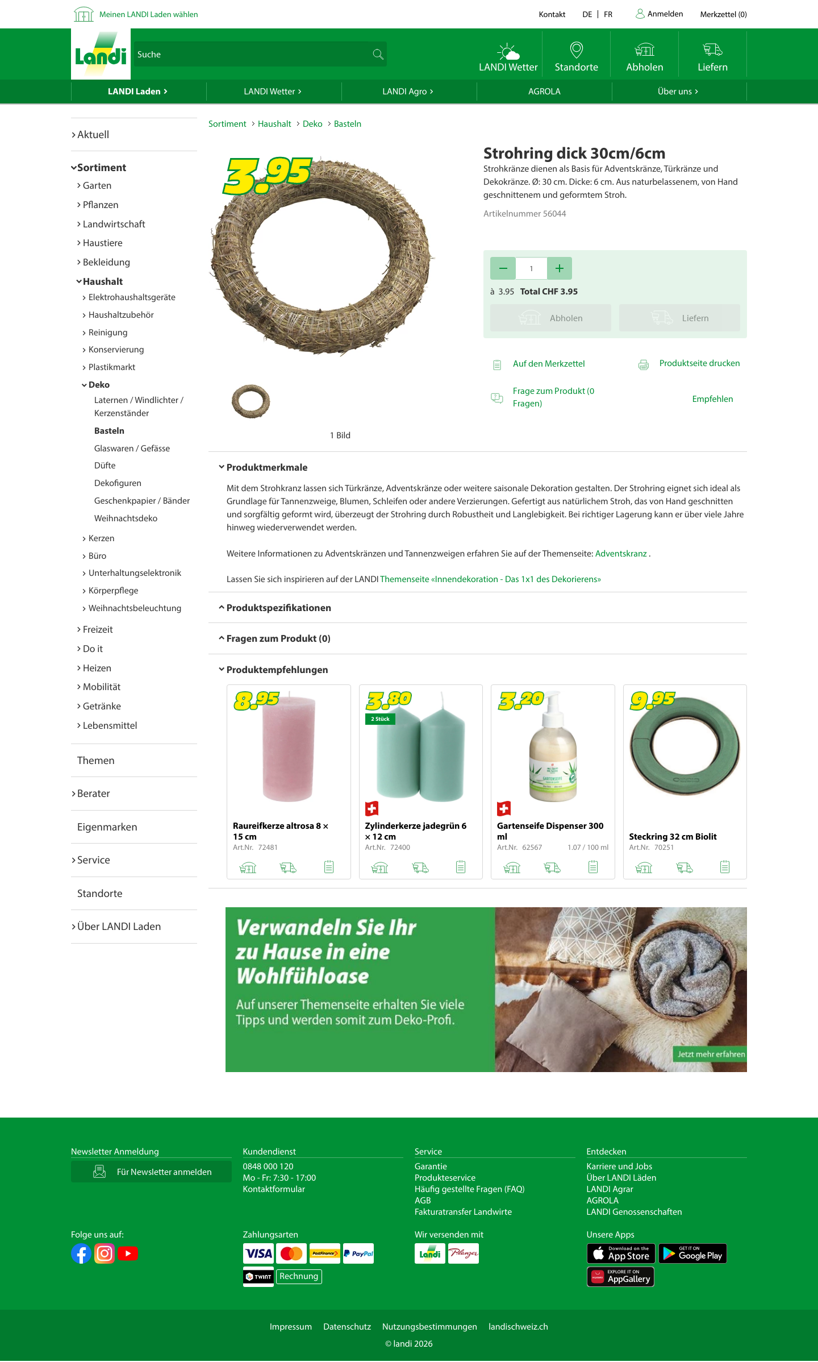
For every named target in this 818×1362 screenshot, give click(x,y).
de (587, 14)
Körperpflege (114, 590)
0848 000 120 (268, 1166)
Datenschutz (347, 1326)
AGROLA (544, 91)
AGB (423, 1200)
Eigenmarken (107, 826)
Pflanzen (101, 204)
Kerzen (102, 538)
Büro (97, 556)
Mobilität (101, 686)
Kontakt (552, 14)
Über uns (675, 91)
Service (93, 859)
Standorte (100, 893)
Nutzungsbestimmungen (429, 1326)
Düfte (105, 465)
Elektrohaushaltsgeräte (132, 297)
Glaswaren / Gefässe (132, 448)
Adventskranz (621, 553)
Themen (96, 760)
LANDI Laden (134, 91)
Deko (99, 385)
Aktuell (93, 134)
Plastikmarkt (112, 367)
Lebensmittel (110, 725)
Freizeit (98, 629)
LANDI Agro (404, 91)
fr (608, 14)
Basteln (109, 431)
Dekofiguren (117, 483)
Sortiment (101, 167)
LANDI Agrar (610, 1189)
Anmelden (665, 13)
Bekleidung (106, 261)
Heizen (97, 667)
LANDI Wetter (269, 91)
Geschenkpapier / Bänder (142, 500)
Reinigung (108, 332)
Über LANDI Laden (119, 926)
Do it (93, 648)
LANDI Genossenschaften (634, 1212)
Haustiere (103, 242)
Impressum (291, 1326)
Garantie (431, 1166)
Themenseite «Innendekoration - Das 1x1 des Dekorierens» (490, 579)
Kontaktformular (274, 1189)
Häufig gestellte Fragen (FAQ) (470, 1189)
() (723, 14)
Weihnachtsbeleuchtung (135, 608)
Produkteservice (445, 1178)
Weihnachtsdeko (125, 518)
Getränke (102, 705)
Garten (97, 185)
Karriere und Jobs (620, 1166)
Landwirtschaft (114, 223)
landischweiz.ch (518, 1326)
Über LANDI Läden (622, 1178)
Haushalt (103, 281)
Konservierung (116, 349)
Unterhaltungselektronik (135, 573)
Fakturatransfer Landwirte (463, 1212)
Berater (93, 793)
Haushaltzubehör (121, 315)
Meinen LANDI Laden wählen (148, 14)
